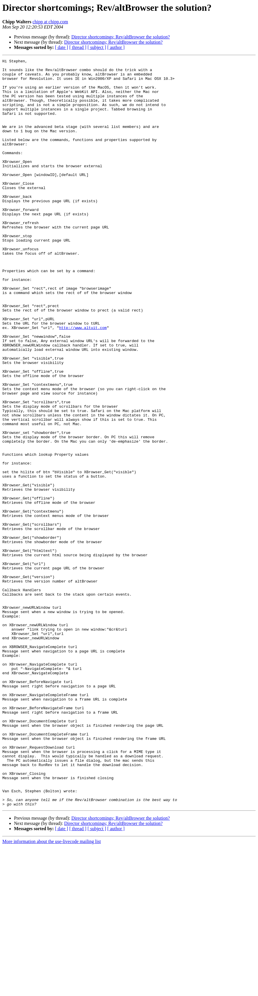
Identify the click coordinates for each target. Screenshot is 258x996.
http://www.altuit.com (83, 381)
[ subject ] (97, 47)
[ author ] (116, 47)
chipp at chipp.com (50, 21)
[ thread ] (77, 47)
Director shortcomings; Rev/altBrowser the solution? (120, 36)
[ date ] (61, 47)
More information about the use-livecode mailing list (51, 990)
